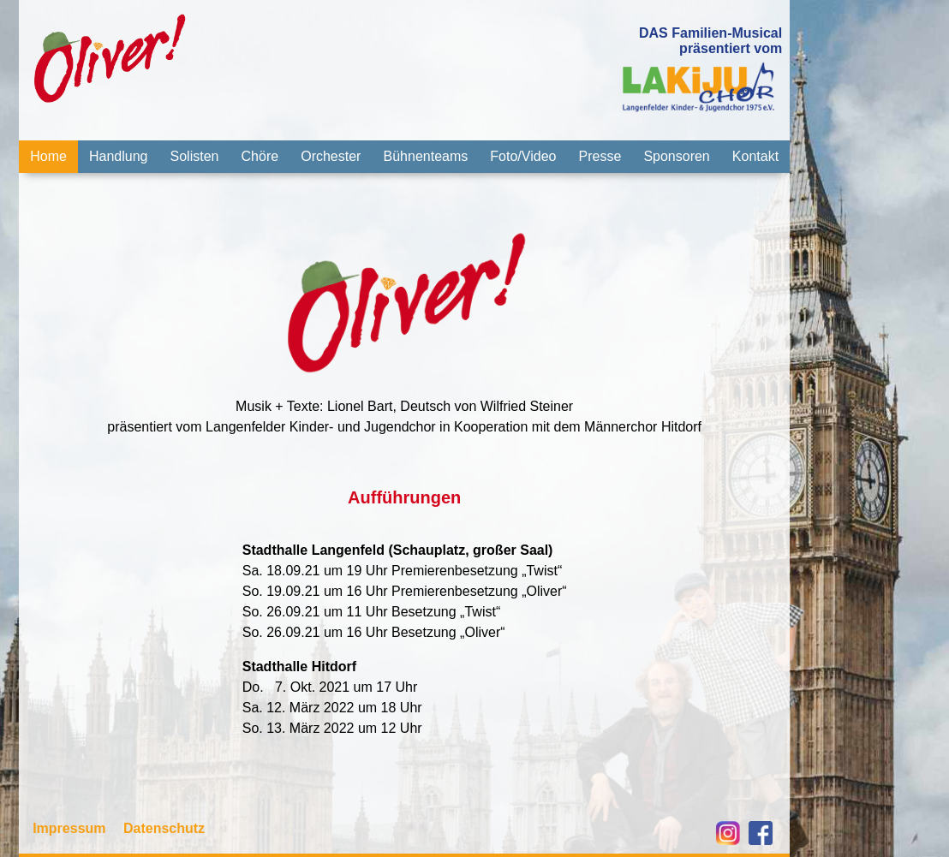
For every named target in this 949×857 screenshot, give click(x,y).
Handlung (118, 156)
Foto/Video (523, 156)
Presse (600, 156)
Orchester (331, 156)
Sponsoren (676, 156)
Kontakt (755, 156)
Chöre (260, 156)
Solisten (194, 156)
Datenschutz (164, 828)
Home (48, 156)
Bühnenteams (426, 156)
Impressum (69, 828)
